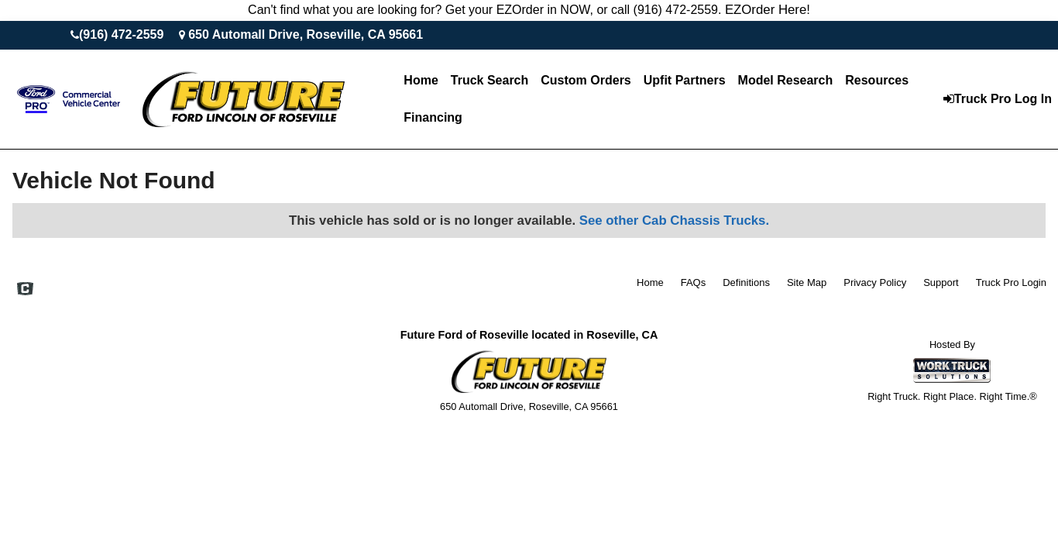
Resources (877, 80)
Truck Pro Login (1011, 282)
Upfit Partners (685, 80)
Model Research (785, 80)
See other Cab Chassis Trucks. (674, 220)
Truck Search (490, 80)
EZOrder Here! (767, 9)
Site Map (806, 282)
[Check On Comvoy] (25, 290)
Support (941, 282)
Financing (433, 117)
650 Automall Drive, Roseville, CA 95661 (305, 34)
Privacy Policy (874, 282)
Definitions (746, 282)
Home (421, 80)
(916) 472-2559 (121, 34)
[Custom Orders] (585, 80)
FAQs (693, 282)
